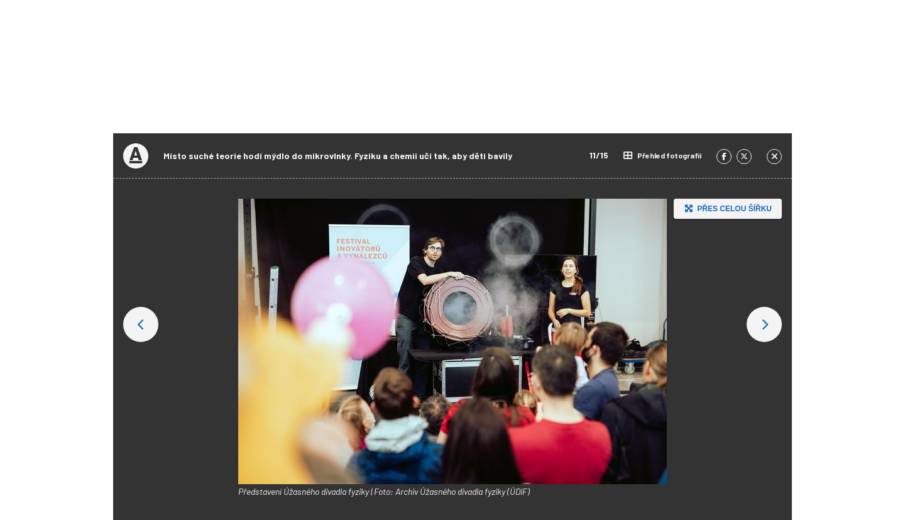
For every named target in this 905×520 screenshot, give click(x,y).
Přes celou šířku (727, 208)
